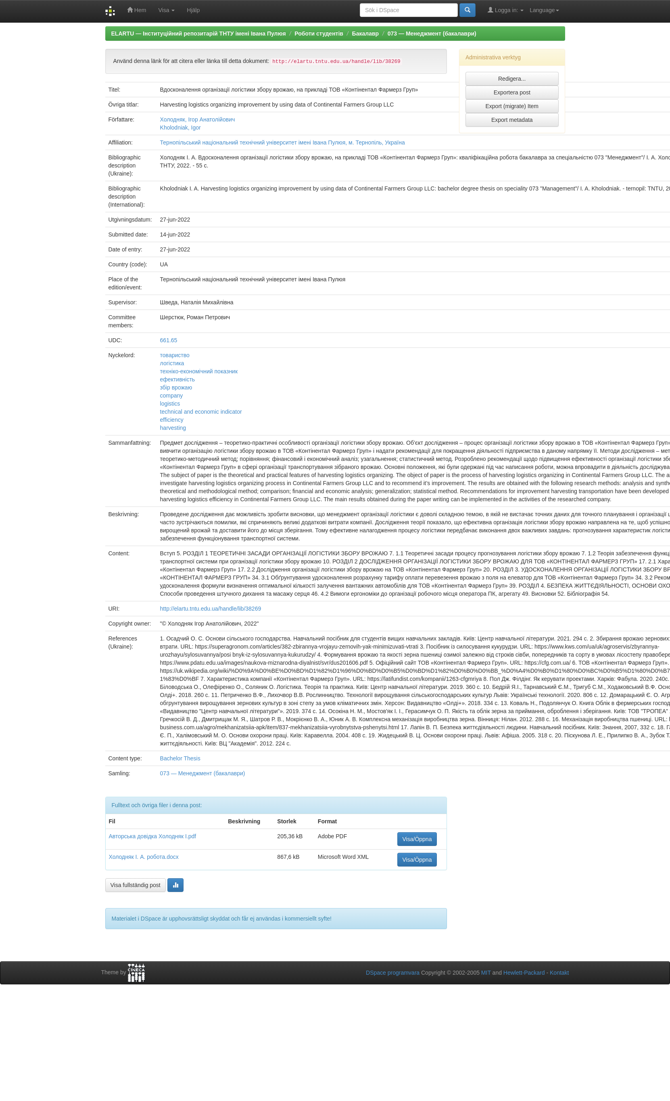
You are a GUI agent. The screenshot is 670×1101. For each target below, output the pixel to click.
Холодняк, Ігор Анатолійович (197, 119)
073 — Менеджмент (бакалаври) (432, 33)
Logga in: (506, 9)
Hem (136, 9)
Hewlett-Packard (524, 972)
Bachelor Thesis (180, 758)
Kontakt (559, 972)
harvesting (173, 428)
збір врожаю (176, 387)
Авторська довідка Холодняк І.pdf (152, 836)
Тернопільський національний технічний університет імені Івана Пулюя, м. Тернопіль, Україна (282, 142)
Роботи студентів (318, 33)
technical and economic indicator (201, 411)
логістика (172, 363)
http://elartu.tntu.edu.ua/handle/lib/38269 (210, 608)
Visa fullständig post (136, 885)
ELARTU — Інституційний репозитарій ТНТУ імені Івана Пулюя (198, 33)
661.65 (168, 340)
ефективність (177, 379)
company (171, 395)
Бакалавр (365, 33)
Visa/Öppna (417, 839)
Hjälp (193, 10)
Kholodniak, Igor (180, 127)
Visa (166, 10)
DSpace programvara (393, 972)
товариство (175, 355)
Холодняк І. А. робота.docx (144, 857)
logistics (170, 403)
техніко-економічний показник (199, 371)
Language (544, 10)
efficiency (172, 420)
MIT (486, 972)
